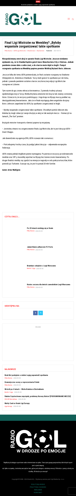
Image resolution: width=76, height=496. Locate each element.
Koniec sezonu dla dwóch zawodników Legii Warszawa (48, 284)
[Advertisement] (39, 192)
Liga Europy (8, 406)
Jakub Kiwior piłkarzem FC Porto (40, 247)
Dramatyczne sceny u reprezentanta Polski (22, 382)
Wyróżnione (40, 50)
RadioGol (49, 50)
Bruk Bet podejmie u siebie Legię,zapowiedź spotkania (38, 5)
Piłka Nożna (8, 50)
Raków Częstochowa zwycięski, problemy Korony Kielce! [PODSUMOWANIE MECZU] (38, 396)
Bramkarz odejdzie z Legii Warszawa (41, 266)
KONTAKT (38, 492)
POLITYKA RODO (38, 484)
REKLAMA (38, 490)
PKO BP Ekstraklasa (11, 399)
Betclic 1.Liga (31, 268)
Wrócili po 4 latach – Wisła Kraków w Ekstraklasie (24, 389)
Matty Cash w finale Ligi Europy (17, 403)
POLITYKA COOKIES (38, 487)
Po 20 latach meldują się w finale (40, 228)
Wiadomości (31, 50)
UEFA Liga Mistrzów (20, 50)
